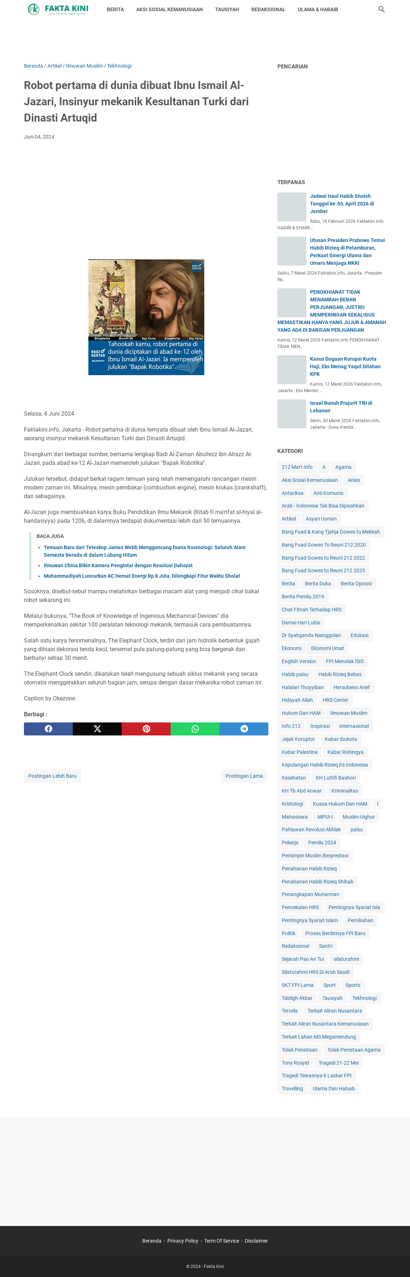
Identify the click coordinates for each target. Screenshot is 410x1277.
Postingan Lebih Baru (52, 776)
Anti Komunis (328, 493)
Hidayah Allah (297, 700)
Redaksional (295, 946)
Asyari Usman (321, 519)
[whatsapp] (195, 728)
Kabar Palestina (300, 752)
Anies (354, 480)
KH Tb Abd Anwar (302, 791)
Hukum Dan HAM (301, 713)
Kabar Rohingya (345, 752)
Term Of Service (221, 1241)
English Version (299, 661)
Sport (329, 985)
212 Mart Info (297, 467)
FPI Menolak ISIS (345, 661)
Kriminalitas (344, 791)
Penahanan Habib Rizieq (309, 868)
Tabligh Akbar (297, 998)
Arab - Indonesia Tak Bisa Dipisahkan (323, 506)
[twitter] (97, 728)
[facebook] (48, 728)
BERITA (115, 9)
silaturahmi (346, 959)
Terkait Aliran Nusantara (335, 1011)
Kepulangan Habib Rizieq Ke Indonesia (325, 765)
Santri (325, 946)
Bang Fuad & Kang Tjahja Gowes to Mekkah (331, 532)
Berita (288, 583)
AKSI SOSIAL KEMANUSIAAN (169, 9)
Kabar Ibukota (341, 739)
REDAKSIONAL (268, 9)
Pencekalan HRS (300, 907)
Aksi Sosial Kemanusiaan (310, 480)
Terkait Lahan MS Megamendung (319, 1037)
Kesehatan (294, 778)
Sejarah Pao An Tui (303, 959)
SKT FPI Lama (298, 985)
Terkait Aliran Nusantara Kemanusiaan (325, 1024)
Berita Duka (318, 583)
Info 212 (291, 726)
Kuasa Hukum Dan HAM (340, 804)
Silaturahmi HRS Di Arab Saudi (316, 972)
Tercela (290, 1011)
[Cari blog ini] (381, 9)
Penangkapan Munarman (310, 894)
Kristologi (292, 804)
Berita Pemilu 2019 (303, 596)
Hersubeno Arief (352, 687)
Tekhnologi (364, 998)
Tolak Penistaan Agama (354, 1050)
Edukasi (359, 635)
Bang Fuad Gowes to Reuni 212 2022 (323, 558)
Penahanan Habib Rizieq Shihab (317, 881)
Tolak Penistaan (300, 1050)
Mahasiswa (295, 817)
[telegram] (243, 728)
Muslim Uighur (359, 817)
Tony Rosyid (295, 1063)
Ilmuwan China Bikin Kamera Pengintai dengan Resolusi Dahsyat (118, 565)
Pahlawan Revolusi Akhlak (311, 829)
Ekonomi (291, 648)
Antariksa (293, 493)
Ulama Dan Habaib (334, 1088)
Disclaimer (256, 1241)
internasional (354, 726)
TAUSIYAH (227, 9)
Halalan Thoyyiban (303, 687)
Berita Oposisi (356, 583)
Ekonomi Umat (327, 648)
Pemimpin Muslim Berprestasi (315, 855)
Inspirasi (320, 726)
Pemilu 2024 (322, 842)
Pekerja (290, 842)
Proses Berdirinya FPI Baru (335, 933)
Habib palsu (295, 674)
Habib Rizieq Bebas (339, 674)
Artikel (289, 519)
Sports (353, 985)
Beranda (152, 1241)
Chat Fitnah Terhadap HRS (312, 609)
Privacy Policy (182, 1241)
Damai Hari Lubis (301, 622)
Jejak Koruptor (298, 739)
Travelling (292, 1088)
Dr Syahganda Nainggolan (311, 635)
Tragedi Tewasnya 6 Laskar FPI (317, 1075)
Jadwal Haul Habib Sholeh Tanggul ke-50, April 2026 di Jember (342, 203)
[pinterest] (146, 728)
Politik (289, 933)
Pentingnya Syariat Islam (310, 920)
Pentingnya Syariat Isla (354, 907)
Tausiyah (332, 998)
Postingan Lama (244, 776)
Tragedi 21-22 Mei (339, 1063)
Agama (343, 467)
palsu (357, 829)
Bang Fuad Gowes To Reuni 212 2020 (324, 545)
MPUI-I (325, 817)
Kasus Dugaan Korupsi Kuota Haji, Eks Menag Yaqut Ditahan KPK (345, 366)
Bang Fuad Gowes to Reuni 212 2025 (323, 570)
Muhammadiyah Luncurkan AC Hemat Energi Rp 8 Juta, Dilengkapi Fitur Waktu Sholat (142, 576)
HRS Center (335, 700)
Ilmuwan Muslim (348, 713)
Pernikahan (360, 920)
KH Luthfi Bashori (336, 778)
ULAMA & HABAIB (318, 9)
